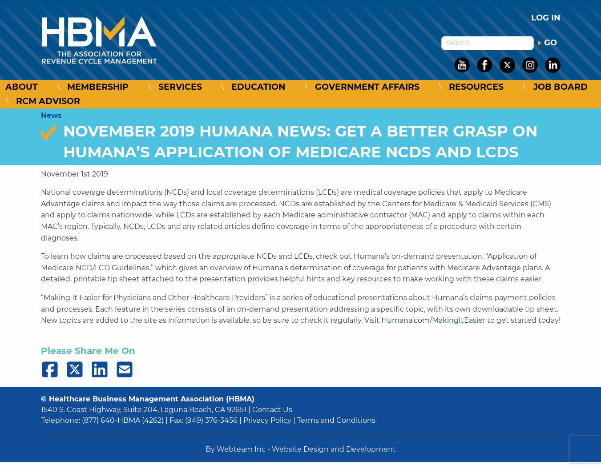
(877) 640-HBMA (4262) (123, 420)
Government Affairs (367, 87)
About (21, 87)
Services (180, 87)
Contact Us (272, 409)
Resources (476, 87)
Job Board (560, 87)
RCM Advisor (48, 101)
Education (258, 87)
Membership (98, 87)
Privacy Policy (267, 420)
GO (547, 43)
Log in (546, 18)
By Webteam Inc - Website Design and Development (301, 449)
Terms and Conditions (336, 420)
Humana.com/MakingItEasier (433, 320)
